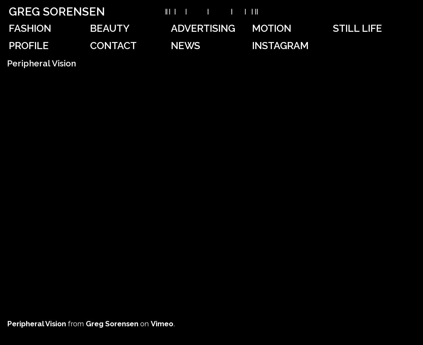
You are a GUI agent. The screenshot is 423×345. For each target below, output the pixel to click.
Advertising (203, 28)
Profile (29, 46)
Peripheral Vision (36, 323)
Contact (113, 46)
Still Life (357, 28)
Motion (271, 28)
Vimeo (162, 323)
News (185, 46)
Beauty (110, 28)
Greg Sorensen (57, 11)
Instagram (280, 46)
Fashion (30, 28)
